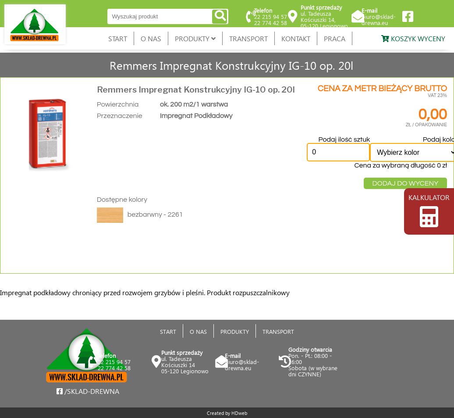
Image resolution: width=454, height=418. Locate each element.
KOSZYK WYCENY (413, 38)
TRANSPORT (248, 38)
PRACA (334, 38)
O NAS (151, 38)
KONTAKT (295, 38)
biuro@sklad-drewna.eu (379, 19)
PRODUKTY (195, 38)
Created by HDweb (227, 413)
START (117, 38)
